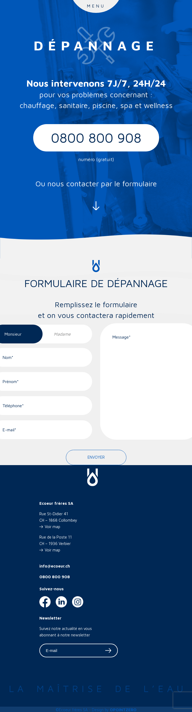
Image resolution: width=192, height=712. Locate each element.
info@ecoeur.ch (54, 566)
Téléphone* (13, 405)
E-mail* (9, 429)
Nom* (7, 357)
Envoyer (96, 457)
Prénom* (10, 381)
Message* (121, 337)
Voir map (52, 526)
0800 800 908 (96, 138)
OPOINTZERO (123, 709)
